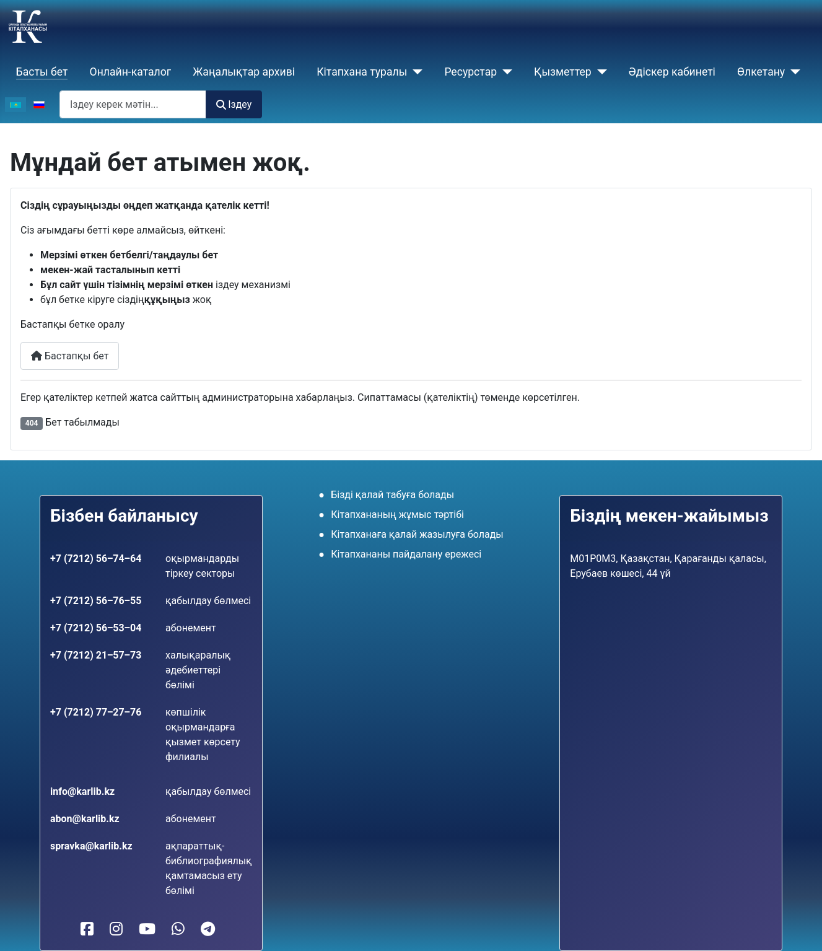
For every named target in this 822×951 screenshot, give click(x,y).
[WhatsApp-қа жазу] (178, 929)
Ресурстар (470, 72)
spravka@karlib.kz (91, 846)
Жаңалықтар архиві (244, 72)
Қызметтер (563, 72)
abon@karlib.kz (85, 819)
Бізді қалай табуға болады (392, 495)
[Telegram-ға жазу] (208, 929)
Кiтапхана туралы (362, 72)
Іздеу (233, 104)
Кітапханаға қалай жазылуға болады (417, 534)
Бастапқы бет (69, 356)
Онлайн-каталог (131, 72)
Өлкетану (761, 72)
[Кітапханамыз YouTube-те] (147, 929)
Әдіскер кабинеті (672, 72)
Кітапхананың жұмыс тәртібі (397, 514)
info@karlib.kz (82, 791)
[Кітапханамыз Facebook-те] (87, 929)
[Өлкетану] (792, 72)
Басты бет (42, 72)
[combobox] (132, 104)
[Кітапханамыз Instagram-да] (116, 929)
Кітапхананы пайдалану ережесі (406, 554)
